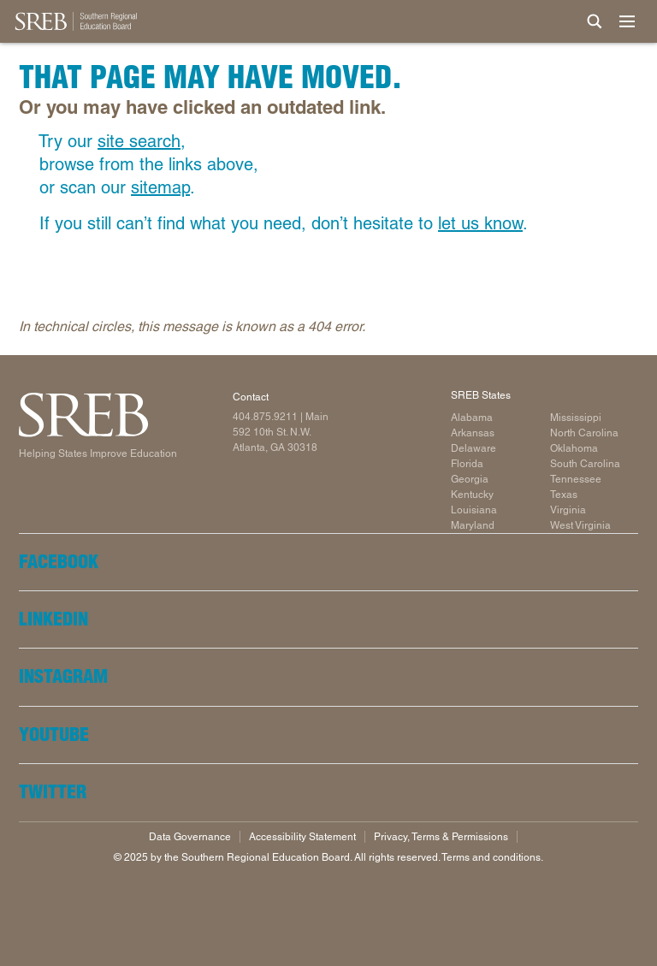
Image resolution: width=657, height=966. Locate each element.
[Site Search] (594, 21)
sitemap (160, 187)
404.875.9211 (265, 417)
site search (139, 141)
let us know (480, 223)
